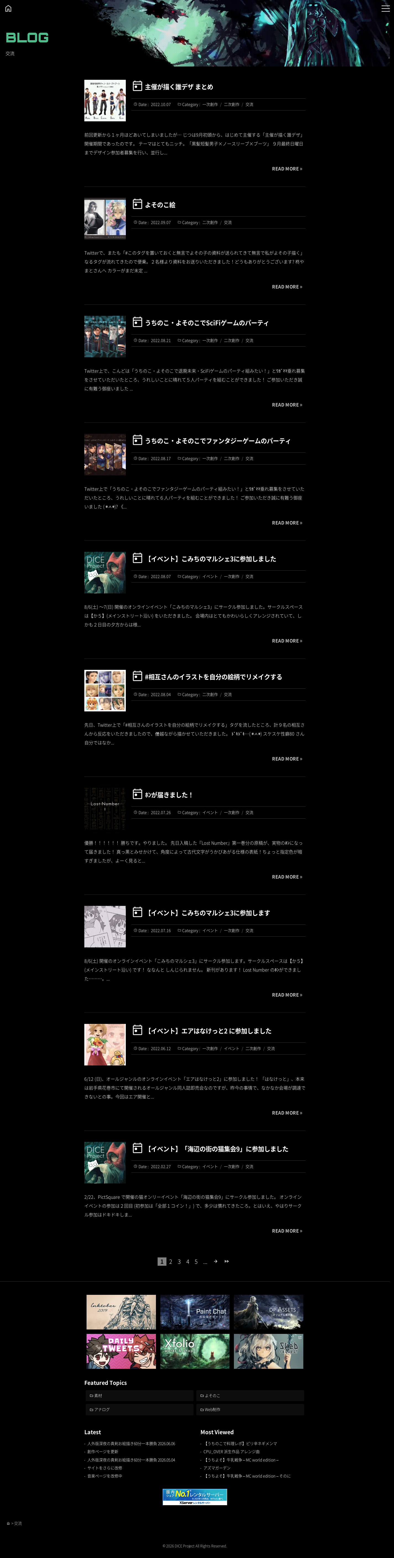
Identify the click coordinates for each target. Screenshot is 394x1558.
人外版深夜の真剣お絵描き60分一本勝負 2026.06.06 (131, 1443)
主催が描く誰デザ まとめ (179, 86)
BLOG (27, 37)
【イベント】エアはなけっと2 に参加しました (208, 1030)
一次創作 (210, 104)
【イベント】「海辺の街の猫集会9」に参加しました (216, 1148)
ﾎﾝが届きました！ (169, 794)
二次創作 (231, 104)
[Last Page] (227, 1261)
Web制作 (213, 1409)
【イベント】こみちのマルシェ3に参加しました (210, 558)
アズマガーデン (217, 1467)
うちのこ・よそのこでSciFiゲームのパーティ (207, 322)
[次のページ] (215, 1261)
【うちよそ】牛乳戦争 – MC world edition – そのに (247, 1476)
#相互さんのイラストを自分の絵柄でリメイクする (213, 676)
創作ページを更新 (102, 1451)
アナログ (102, 1409)
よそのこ (213, 1395)
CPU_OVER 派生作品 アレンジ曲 (231, 1451)
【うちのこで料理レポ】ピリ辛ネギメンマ (240, 1443)
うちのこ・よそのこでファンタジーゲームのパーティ (218, 440)
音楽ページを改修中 (104, 1476)
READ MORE (285, 168)
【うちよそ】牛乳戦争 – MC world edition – (241, 1459)
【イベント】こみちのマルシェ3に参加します (207, 912)
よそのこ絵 (160, 204)
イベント (210, 576)
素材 (98, 1395)
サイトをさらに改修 (104, 1467)
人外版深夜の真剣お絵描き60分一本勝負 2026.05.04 (131, 1459)
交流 (249, 104)
